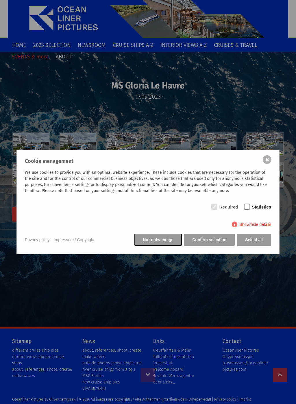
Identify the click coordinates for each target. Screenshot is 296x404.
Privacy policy (37, 239)
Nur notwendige (158, 239)
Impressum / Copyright (74, 239)
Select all (254, 239)
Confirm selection (209, 239)
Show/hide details (255, 224)
